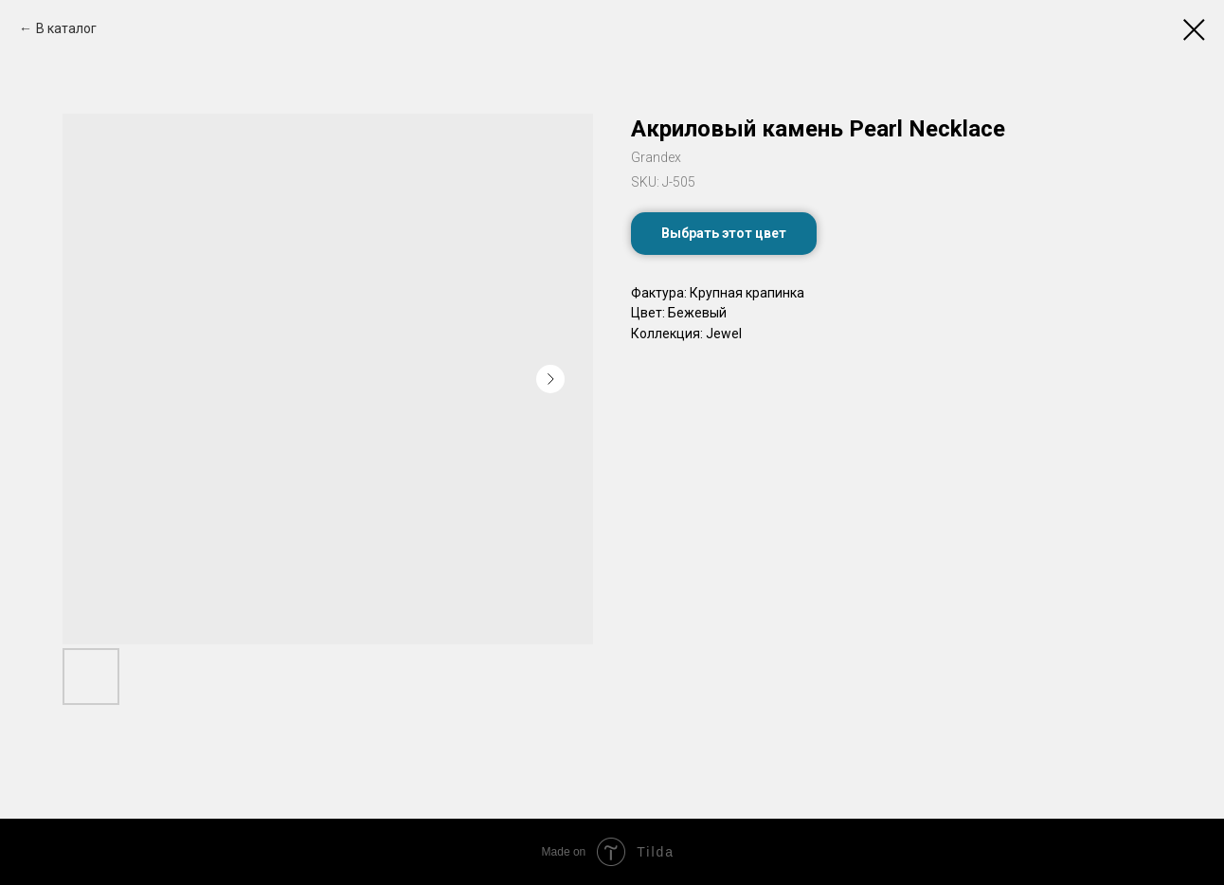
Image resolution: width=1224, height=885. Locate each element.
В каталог (66, 28)
